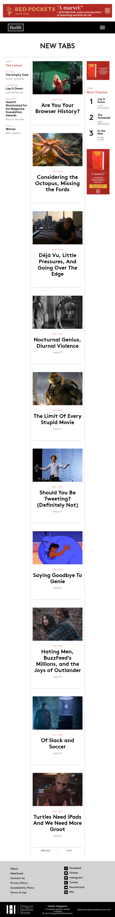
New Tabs (57, 99)
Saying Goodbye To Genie (57, 578)
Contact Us (17, 878)
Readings (11, 99)
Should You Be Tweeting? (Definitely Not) (57, 498)
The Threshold (104, 116)
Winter (11, 129)
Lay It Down (14, 88)
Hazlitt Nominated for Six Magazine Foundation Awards (16, 108)
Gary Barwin (13, 133)
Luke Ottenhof (14, 92)
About (14, 868)
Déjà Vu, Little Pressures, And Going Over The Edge (57, 264)
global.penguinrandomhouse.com (94, 909)
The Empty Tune (17, 74)
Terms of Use (18, 892)
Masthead (16, 873)
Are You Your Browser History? (57, 108)
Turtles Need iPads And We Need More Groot (57, 822)
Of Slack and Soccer (57, 743)
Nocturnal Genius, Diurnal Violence (57, 342)
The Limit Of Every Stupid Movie (58, 419)
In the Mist (101, 132)
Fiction (10, 72)
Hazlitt (57, 352)
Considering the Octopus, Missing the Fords (57, 183)
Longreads (12, 85)
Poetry (10, 126)
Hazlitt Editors (15, 119)
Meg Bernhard (103, 123)
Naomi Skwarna (15, 79)
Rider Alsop (101, 138)
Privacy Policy (19, 882)
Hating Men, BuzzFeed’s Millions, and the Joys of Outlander (57, 660)
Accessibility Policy (22, 887)
